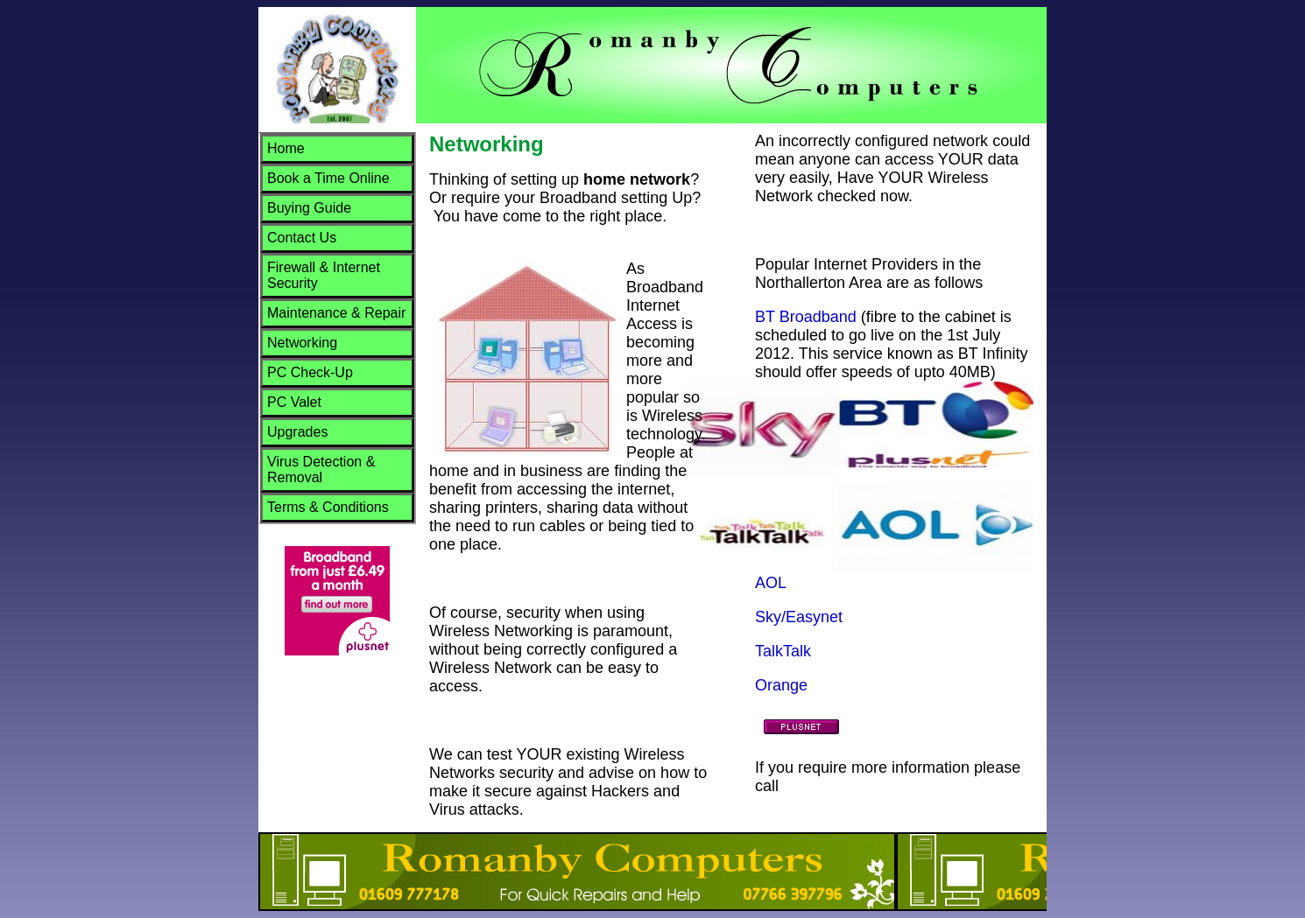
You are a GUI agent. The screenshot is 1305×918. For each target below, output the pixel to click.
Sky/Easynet (799, 617)
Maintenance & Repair (336, 312)
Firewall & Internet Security (323, 275)
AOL (771, 583)
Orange (781, 685)
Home (286, 148)
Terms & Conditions (328, 507)
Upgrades (297, 431)
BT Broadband (806, 317)
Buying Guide (309, 207)
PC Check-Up (310, 372)
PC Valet (294, 402)
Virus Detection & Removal (321, 469)
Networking (302, 342)
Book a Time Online (328, 178)
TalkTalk (783, 651)
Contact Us (301, 237)
